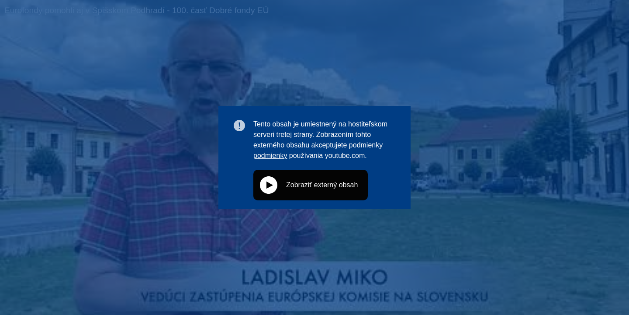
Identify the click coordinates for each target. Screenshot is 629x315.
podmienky (270, 155)
